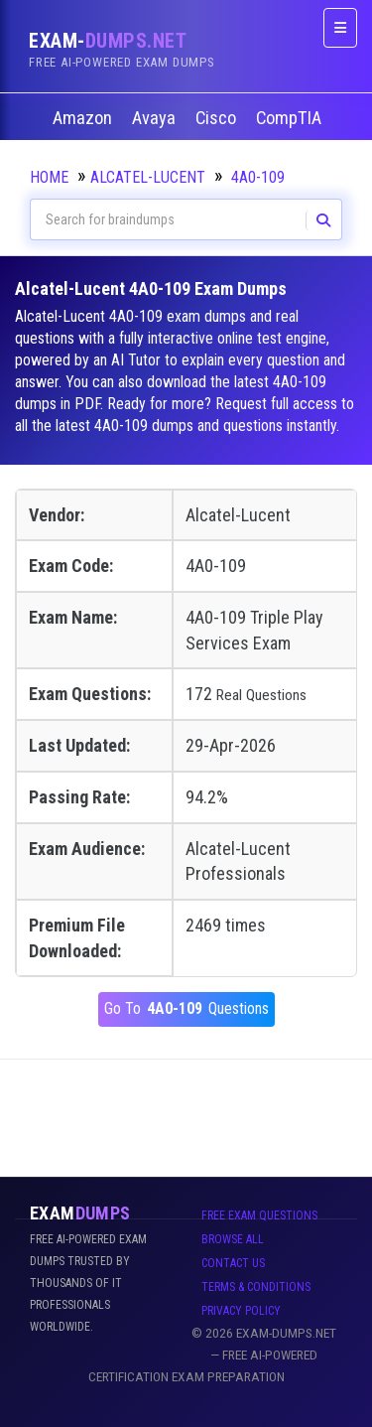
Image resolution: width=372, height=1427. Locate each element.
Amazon (84, 118)
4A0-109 (258, 177)
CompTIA (290, 118)
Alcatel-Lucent (147, 177)
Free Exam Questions (259, 1215)
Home (49, 177)
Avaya (156, 118)
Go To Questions (186, 1009)
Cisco (217, 118)
